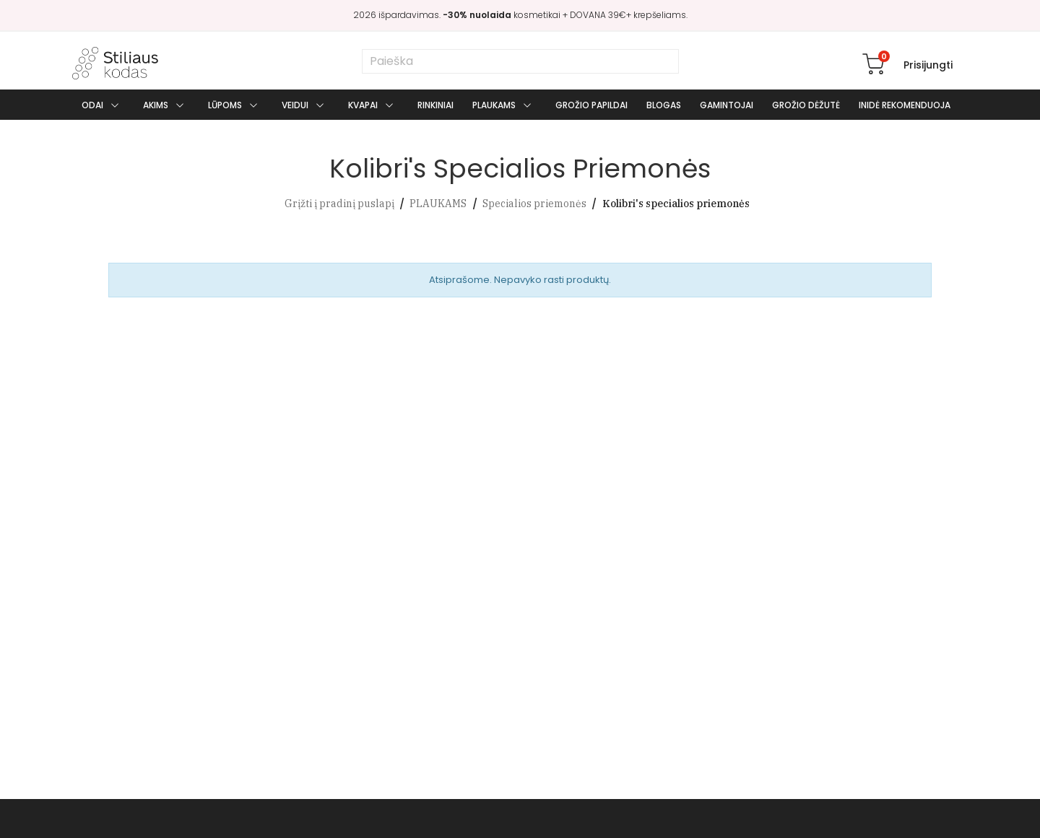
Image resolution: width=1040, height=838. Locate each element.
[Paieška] (520, 61)
